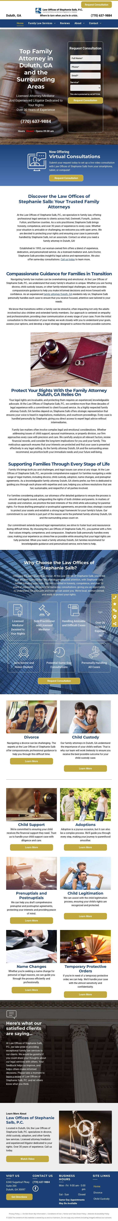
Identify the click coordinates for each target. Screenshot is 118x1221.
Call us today (68, 259)
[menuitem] (20, 23)
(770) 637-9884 (101, 15)
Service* (74, 82)
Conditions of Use (55, 1213)
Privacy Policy (14, 1213)
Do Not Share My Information (34, 1213)
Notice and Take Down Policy (74, 1213)
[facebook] (35, 1189)
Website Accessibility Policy (98, 1213)
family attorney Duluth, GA (57, 294)
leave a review (13, 1076)
